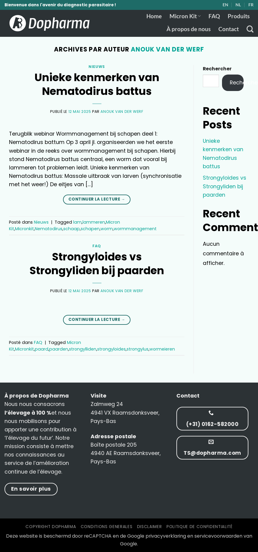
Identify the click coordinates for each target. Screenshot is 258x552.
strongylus (137, 349)
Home (154, 16)
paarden (58, 349)
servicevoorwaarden (218, 536)
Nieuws (96, 66)
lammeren (93, 222)
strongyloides (111, 349)
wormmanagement (135, 229)
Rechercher (217, 68)
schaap (71, 229)
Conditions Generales (106, 527)
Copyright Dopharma (51, 527)
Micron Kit (185, 16)
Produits (239, 16)
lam (77, 222)
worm (106, 229)
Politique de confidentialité (199, 527)
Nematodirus (48, 229)
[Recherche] (250, 29)
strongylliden (82, 349)
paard (41, 349)
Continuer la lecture (96, 199)
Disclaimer (149, 527)
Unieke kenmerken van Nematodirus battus (96, 84)
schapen (90, 229)
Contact (228, 28)
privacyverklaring (166, 536)
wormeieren (162, 349)
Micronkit (24, 229)
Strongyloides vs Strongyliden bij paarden (96, 263)
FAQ (214, 16)
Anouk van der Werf (167, 49)
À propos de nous (188, 28)
